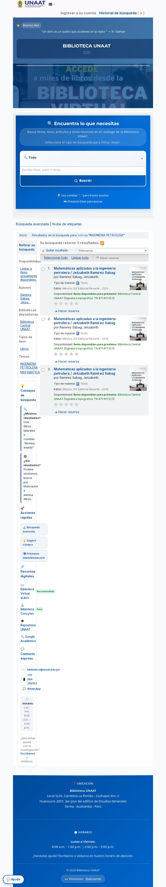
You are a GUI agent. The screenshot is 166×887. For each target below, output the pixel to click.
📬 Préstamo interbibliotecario (34, 555)
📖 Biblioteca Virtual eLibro (27, 591)
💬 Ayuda (13, 879)
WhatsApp (34, 688)
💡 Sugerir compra (29, 542)
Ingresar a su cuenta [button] (78, 13)
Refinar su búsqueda (27, 247)
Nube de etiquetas (67, 224)
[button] (51, 4)
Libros (24, 348)
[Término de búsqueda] (83, 170)
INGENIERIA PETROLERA (29, 365)
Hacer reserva (68, 311)
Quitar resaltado (57, 250)
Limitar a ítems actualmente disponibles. (28, 274)
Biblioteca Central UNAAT (27, 325)
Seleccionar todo (56, 257)
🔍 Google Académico (27, 639)
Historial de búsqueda (118, 13)
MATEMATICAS (31, 372)
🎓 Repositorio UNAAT (27, 625)
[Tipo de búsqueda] (37, 157)
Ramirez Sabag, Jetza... (26, 298)
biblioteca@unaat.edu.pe (43, 669)
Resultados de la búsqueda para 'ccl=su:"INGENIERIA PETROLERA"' (78, 235)
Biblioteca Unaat (28, 4)
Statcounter (94, 879)
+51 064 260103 (32, 679)
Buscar (83, 180)
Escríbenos (28, 753)
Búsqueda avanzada (32, 224)
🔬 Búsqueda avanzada (31, 529)
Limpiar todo (80, 257)
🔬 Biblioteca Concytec (27, 609)
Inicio (23, 235)
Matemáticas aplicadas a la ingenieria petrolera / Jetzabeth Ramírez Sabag (85, 270)
